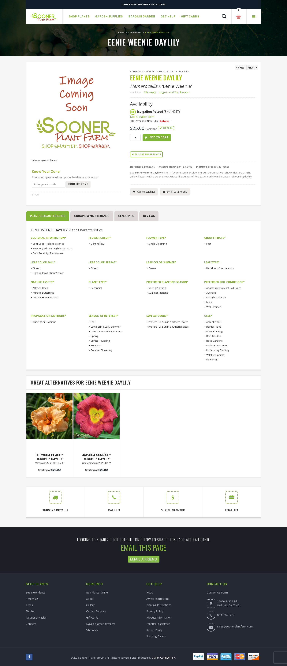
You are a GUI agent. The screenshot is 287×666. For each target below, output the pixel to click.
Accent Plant (213, 322)
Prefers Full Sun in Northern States (168, 322)
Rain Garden (213, 336)
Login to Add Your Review (174, 92)
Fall (93, 322)
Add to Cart (159, 137)
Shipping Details (156, 636)
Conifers (31, 624)
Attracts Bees (40, 288)
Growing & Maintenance (91, 216)
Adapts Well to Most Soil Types (223, 288)
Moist (209, 302)
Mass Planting (214, 331)
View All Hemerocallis (159, 71)
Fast (208, 243)
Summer (95, 345)
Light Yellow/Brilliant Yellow (48, 273)
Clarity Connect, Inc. (164, 657)
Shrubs (30, 611)
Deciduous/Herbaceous (220, 268)
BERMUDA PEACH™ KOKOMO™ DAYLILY (49, 457)
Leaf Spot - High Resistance (48, 243)
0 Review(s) (151, 92)
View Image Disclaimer (44, 160)
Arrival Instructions (157, 599)
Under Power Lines (217, 345)
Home (121, 32)
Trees (29, 605)
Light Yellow (97, 243)
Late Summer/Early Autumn (106, 331)
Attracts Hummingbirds (46, 297)
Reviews (149, 216)
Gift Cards (92, 617)
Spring (94, 336)
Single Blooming (157, 243)
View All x (181, 71)
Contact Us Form (217, 592)
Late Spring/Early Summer (106, 326)
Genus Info (126, 216)
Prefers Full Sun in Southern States (168, 326)
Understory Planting (217, 350)
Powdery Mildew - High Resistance (52, 248)
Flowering (211, 359)
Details (164, 121)
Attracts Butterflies (43, 292)
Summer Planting (158, 292)
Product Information (158, 617)
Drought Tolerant (216, 297)
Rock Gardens (214, 340)
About (90, 599)
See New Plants (35, 592)
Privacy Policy (154, 611)
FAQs (149, 592)
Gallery (90, 605)
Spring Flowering (100, 340)
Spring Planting (157, 288)
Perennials (136, 71)
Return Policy (154, 630)
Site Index (92, 630)
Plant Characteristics (47, 216)
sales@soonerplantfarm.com (235, 626)
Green (36, 268)
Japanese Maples (36, 617)
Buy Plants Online (97, 592)
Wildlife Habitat (215, 355)
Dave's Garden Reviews (100, 624)
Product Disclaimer (158, 624)
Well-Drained (213, 307)
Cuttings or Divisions (44, 322)
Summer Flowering (101, 350)
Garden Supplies (96, 611)
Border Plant (213, 326)
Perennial (96, 288)
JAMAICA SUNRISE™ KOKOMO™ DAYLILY (96, 457)
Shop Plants (134, 32)
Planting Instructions (158, 605)
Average (211, 292)
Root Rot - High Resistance (48, 253)
